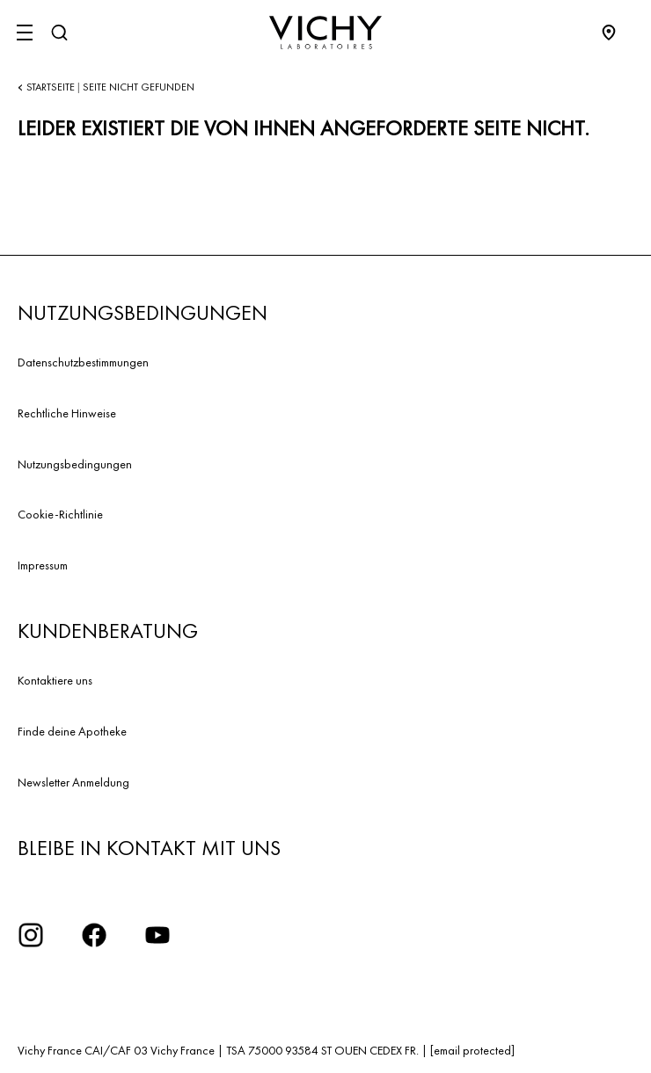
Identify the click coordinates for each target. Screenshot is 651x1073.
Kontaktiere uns (55, 680)
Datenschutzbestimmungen (83, 362)
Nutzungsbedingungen (75, 464)
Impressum (43, 565)
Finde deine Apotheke (72, 731)
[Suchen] (58, 32)
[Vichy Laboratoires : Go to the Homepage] (325, 32)
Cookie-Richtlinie (60, 514)
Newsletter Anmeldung (73, 782)
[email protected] (472, 1050)
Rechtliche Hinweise (67, 413)
